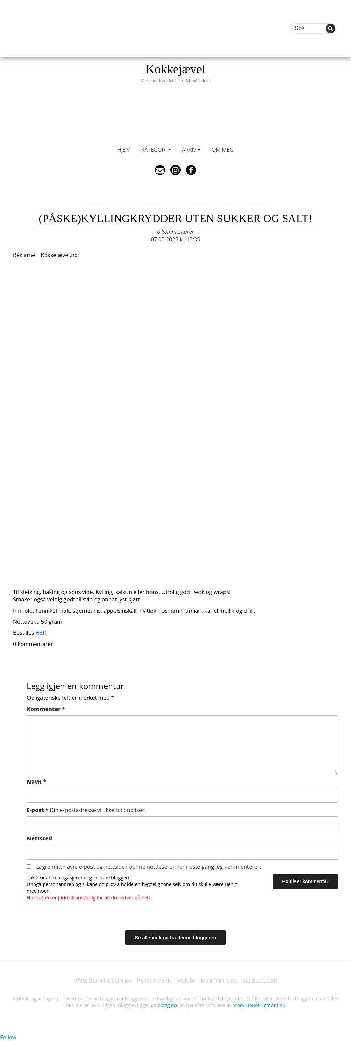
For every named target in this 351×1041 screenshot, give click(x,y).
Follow (8, 1037)
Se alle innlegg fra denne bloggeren (175, 937)
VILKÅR (186, 981)
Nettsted (39, 838)
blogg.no (167, 1005)
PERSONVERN (154, 981)
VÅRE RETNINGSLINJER (102, 981)
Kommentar (46, 709)
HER (41, 632)
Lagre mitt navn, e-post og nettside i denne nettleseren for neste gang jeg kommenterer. (148, 867)
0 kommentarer (175, 232)
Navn (36, 781)
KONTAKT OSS (219, 981)
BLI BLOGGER (259, 981)
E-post (86, 810)
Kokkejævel (175, 73)
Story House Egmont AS (259, 1005)
